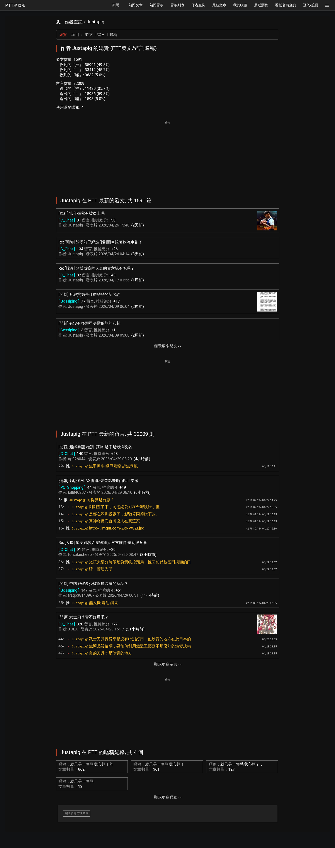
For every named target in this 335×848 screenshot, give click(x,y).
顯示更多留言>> (167, 664)
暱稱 (113, 34)
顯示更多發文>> (167, 346)
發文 (89, 34)
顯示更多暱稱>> (167, 797)
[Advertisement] (167, 156)
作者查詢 (74, 21)
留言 (101, 34)
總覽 (63, 34)
